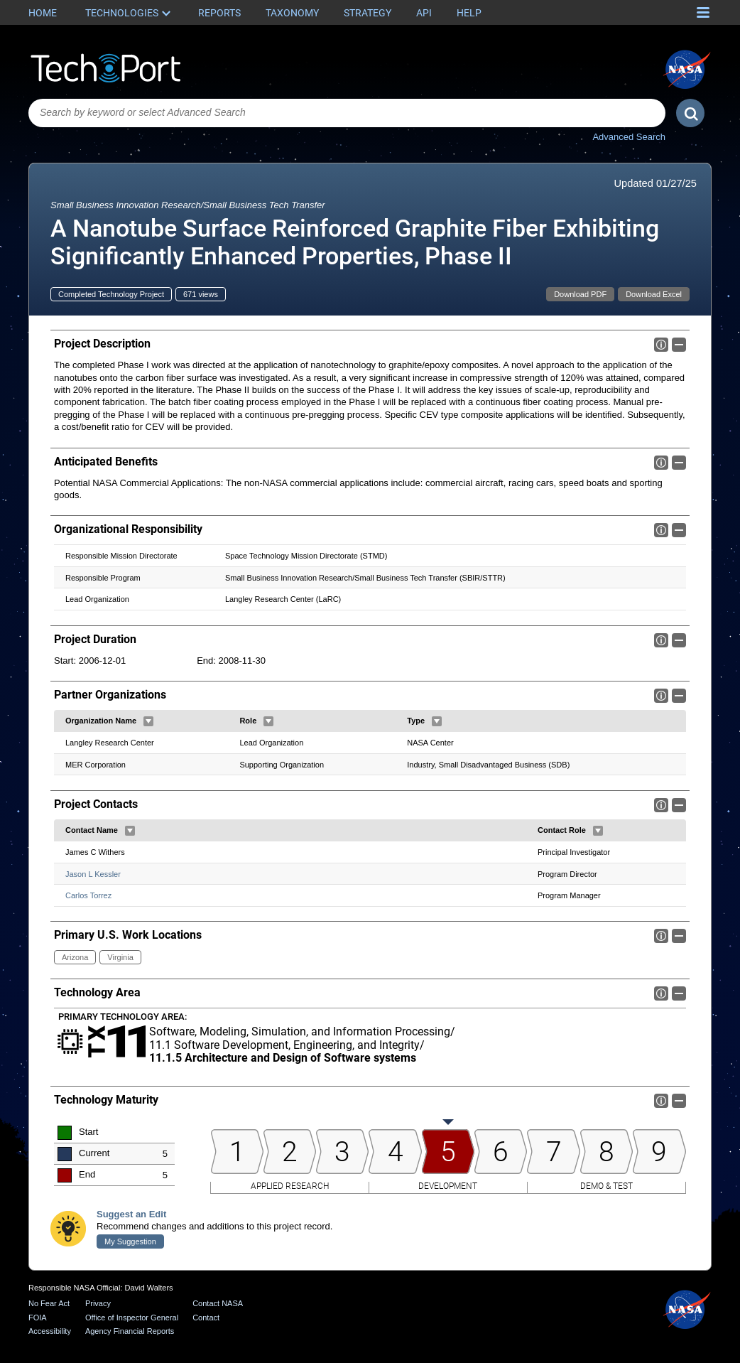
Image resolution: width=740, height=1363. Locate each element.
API (424, 12)
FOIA (37, 1317)
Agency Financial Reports (129, 1331)
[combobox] (346, 113)
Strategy (367, 12)
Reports (219, 12)
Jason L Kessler (93, 873)
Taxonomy (292, 12)
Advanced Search (628, 136)
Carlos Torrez (88, 895)
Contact (205, 1317)
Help (469, 12)
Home (42, 12)
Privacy (98, 1303)
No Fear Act (49, 1303)
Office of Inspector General (131, 1317)
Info (661, 345)
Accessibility (49, 1331)
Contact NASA (217, 1303)
